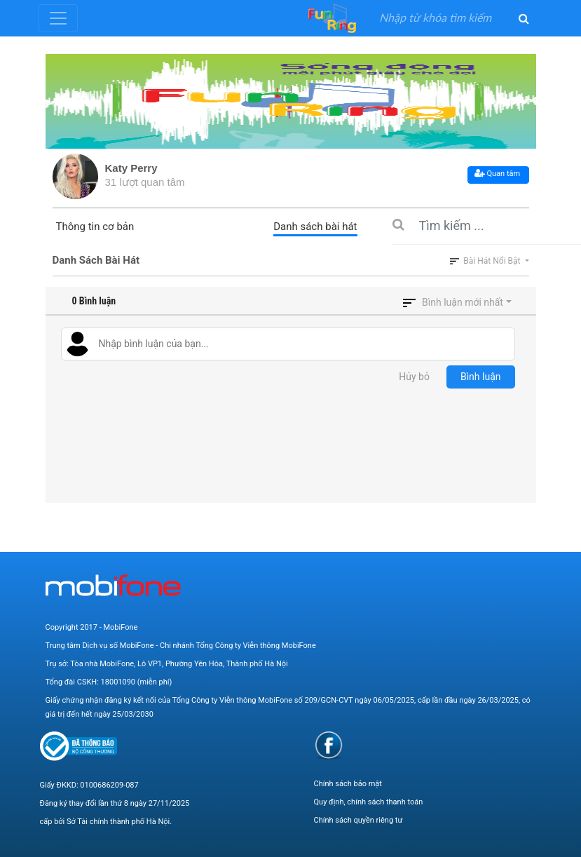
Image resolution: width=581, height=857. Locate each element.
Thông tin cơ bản (95, 226)
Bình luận (480, 376)
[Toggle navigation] (58, 18)
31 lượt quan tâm (145, 182)
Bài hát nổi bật (486, 261)
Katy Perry (131, 168)
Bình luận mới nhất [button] (462, 302)
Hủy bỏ (414, 376)
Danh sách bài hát (315, 226)
